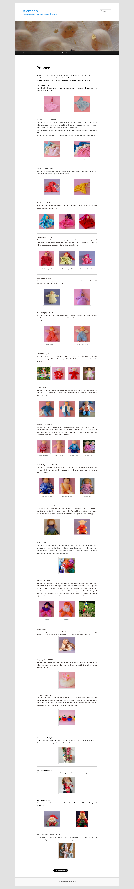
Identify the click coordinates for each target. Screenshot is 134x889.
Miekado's (30, 11)
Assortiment (42, 53)
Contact (64, 53)
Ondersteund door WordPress (67, 881)
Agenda (32, 53)
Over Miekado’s (54, 53)
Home (25, 53)
